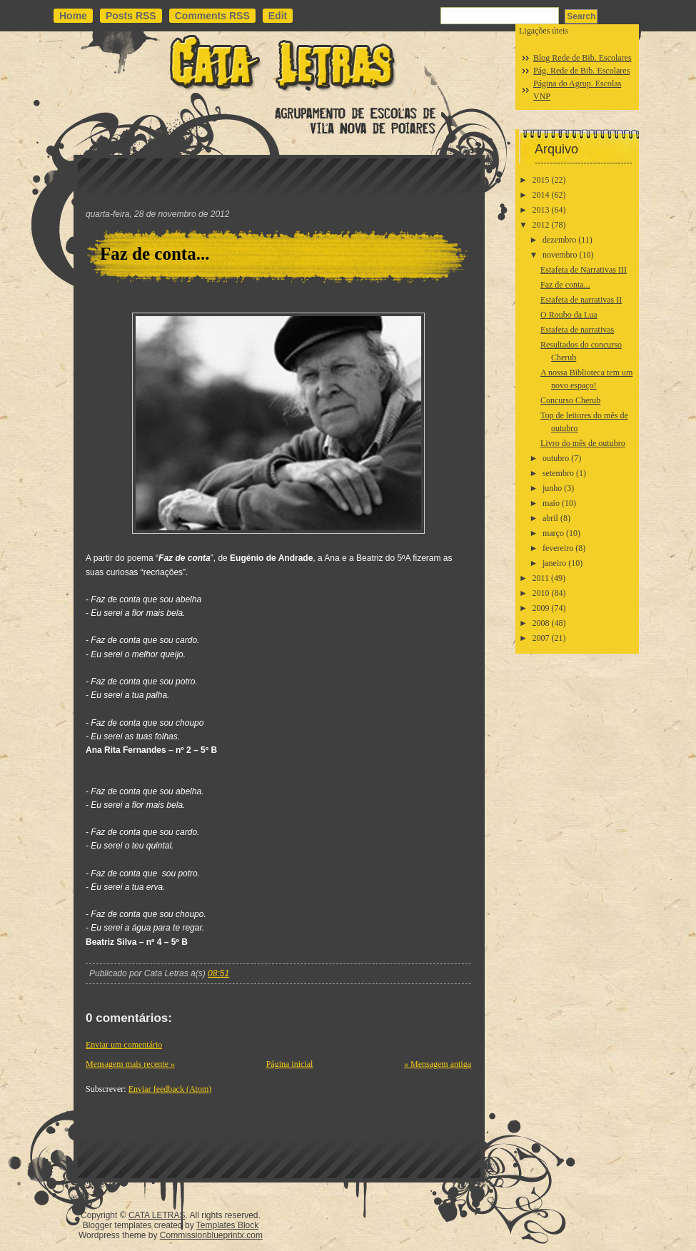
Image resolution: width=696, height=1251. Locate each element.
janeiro (554, 563)
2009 (541, 608)
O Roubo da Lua (568, 315)
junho (552, 488)
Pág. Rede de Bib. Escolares (581, 71)
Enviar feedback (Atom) (170, 1089)
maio (551, 503)
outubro (556, 458)
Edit (277, 15)
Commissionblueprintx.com (211, 1235)
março (553, 533)
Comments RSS (212, 15)
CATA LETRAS (157, 1215)
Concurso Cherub (570, 400)
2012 (541, 225)
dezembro (559, 240)
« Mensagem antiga (437, 1064)
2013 (541, 210)
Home (73, 15)
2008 (541, 623)
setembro (558, 473)
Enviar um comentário (124, 1045)
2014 (541, 195)
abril (550, 518)
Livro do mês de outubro (582, 443)
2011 (541, 578)
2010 (541, 593)
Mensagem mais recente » (130, 1064)
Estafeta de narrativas (577, 330)
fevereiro (558, 548)
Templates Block (227, 1225)
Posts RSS (131, 15)
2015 (541, 180)
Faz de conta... (154, 253)
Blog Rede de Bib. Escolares (582, 58)
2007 (541, 638)
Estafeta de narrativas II (581, 300)
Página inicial (289, 1064)
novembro (560, 255)
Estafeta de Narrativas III (583, 270)
